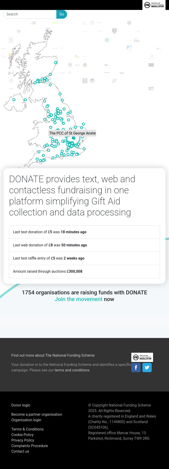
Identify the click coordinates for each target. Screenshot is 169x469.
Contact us (20, 451)
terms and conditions (72, 370)
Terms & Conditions (27, 429)
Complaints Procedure (29, 446)
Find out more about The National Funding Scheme (53, 355)
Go (61, 14)
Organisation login (26, 420)
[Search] (29, 14)
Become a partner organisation (36, 414)
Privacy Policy (22, 440)
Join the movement (79, 299)
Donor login (20, 405)
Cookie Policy (22, 435)
